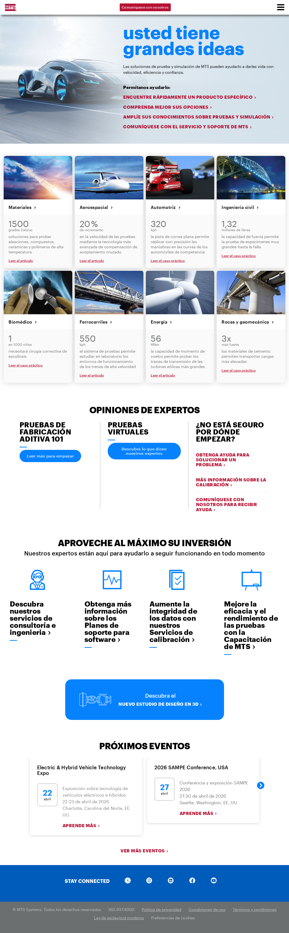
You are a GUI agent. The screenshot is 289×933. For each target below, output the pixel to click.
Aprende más (81, 825)
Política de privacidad (161, 909)
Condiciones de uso (207, 909)
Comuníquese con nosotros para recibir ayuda (226, 504)
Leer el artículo (21, 261)
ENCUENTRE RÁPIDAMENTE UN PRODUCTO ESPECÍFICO (189, 97)
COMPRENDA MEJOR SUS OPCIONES (167, 107)
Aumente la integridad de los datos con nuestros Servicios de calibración (173, 621)
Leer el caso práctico (168, 261)
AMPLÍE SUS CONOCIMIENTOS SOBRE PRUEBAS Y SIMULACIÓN (198, 116)
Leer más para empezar (50, 456)
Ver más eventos (144, 850)
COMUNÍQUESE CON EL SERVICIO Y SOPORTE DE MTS (187, 126)
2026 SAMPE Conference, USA (191, 767)
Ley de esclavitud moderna (119, 917)
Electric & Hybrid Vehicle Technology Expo (81, 770)
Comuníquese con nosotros (145, 7)
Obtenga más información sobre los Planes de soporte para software (108, 621)
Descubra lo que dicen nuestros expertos (144, 451)
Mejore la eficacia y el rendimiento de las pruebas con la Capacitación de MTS (251, 625)
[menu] (280, 7)
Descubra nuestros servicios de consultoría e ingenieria (33, 618)
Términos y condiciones (255, 909)
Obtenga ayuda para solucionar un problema (222, 459)
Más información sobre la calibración (231, 482)
